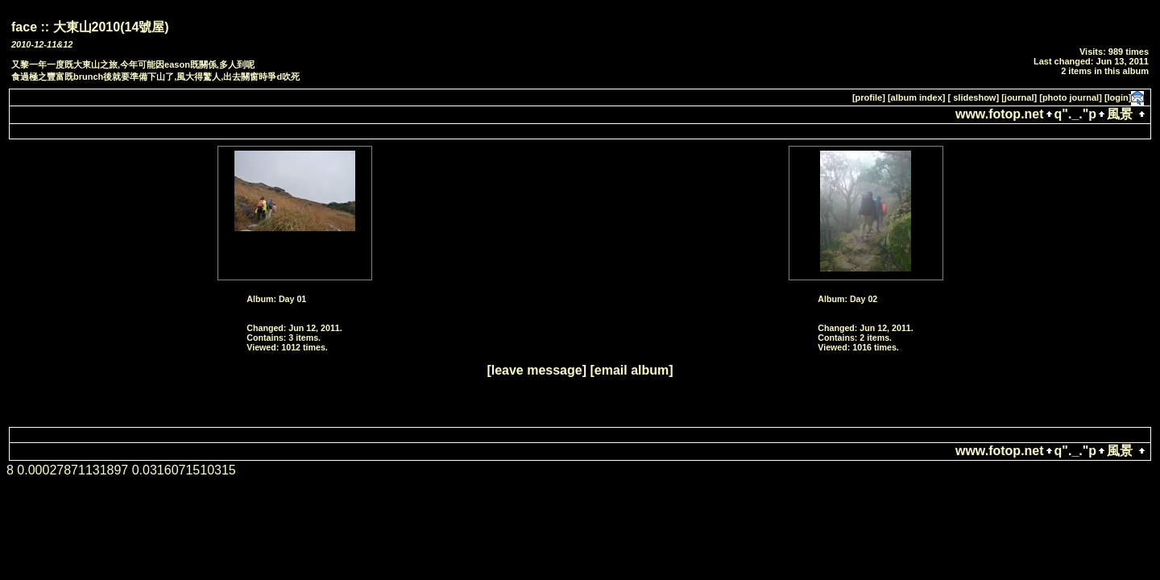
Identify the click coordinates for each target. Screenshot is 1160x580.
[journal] (1019, 97)
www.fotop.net (999, 114)
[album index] (917, 97)
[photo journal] (1070, 97)
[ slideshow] (974, 97)
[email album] (631, 370)
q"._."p (1075, 114)
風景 (1120, 114)
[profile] (868, 97)
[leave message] (536, 370)
